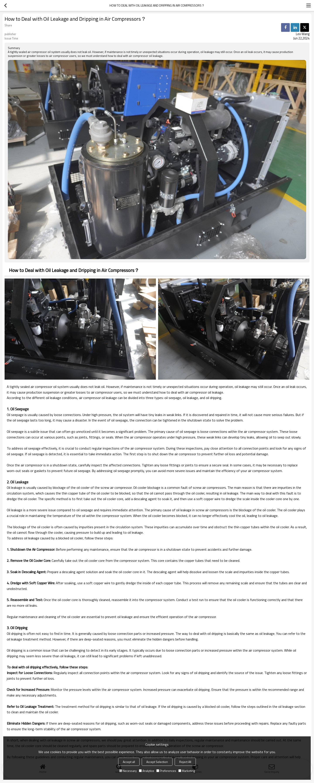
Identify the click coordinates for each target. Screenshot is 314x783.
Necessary (128, 770)
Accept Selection (157, 761)
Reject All (185, 761)
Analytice (146, 770)
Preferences (166, 770)
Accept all (129, 761)
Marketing (186, 770)
